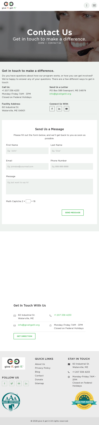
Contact (39, 375)
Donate (39, 379)
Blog (37, 371)
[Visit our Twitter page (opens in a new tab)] (11, 383)
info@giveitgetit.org (60, 93)
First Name (12, 145)
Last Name (56, 145)
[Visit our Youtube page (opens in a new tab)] (66, 108)
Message (10, 176)
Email (9, 160)
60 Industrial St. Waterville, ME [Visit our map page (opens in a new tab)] (80, 365)
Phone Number (59, 160)
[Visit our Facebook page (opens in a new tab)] (52, 108)
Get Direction (24, 336)
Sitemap (39, 383)
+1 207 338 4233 (10, 90)
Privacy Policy (42, 368)
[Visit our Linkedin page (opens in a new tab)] (59, 108)
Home (41, 43)
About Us (40, 364)
